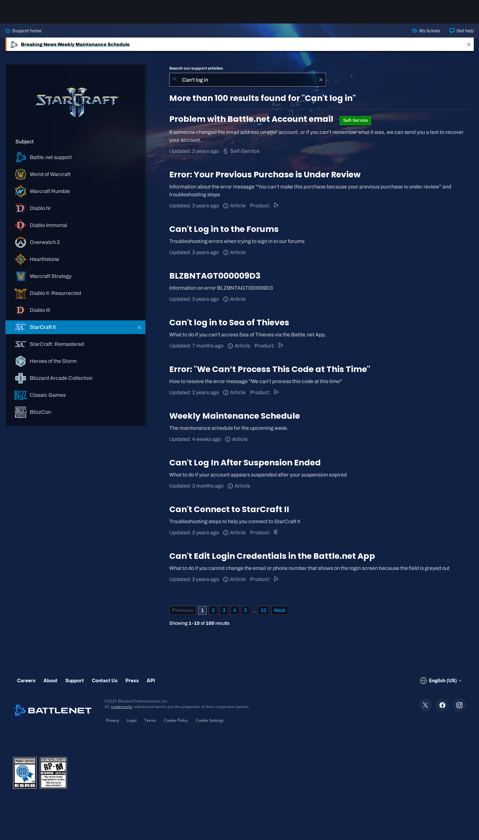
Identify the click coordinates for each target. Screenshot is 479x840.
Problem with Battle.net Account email (252, 119)
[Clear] (321, 80)
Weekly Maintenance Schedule (234, 416)
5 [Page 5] (245, 610)
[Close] (469, 44)
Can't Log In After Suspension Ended (245, 462)
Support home (23, 30)
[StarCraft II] (276, 532)
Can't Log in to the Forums (224, 229)
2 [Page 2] (213, 610)
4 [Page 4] (234, 610)
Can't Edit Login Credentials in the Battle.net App (272, 556)
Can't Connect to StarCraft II (229, 509)
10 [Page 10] (263, 610)
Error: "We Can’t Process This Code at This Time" (269, 369)
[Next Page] (279, 610)
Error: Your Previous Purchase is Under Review (265, 174)
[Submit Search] (174, 80)
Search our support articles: (196, 68)
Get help (462, 30)
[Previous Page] (182, 610)
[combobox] (247, 80)
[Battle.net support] (276, 205)
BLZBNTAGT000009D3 (214, 276)
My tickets (426, 30)
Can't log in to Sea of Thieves (229, 322)
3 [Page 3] (224, 610)
